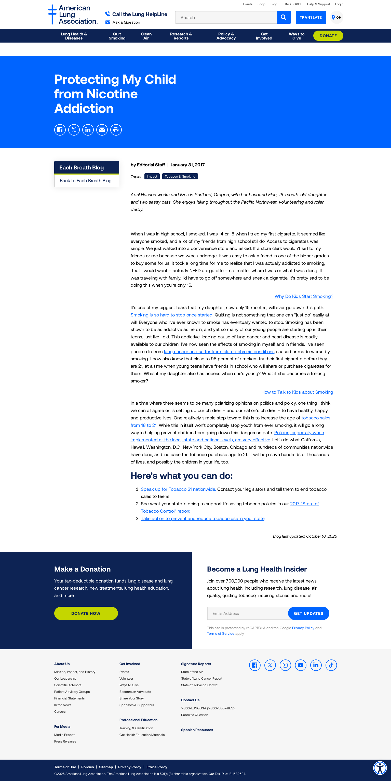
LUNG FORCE (292, 4)
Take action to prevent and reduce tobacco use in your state (202, 518)
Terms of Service (220, 633)
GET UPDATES (308, 613)
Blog (274, 4)
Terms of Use (65, 767)
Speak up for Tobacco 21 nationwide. (178, 489)
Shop (261, 4)
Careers (59, 711)
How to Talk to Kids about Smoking (297, 392)
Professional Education (138, 720)
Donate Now (86, 613)
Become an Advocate (135, 692)
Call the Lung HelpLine (136, 14)
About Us (62, 663)
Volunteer (126, 678)
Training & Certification (136, 728)
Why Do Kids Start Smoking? (304, 296)
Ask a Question (122, 22)
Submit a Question (194, 715)
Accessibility (379, 767)
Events (247, 4)
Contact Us (190, 700)
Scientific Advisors (67, 685)
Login (339, 4)
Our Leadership (65, 678)
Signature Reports (196, 663)
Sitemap (106, 767)
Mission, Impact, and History (74, 672)
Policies (87, 767)
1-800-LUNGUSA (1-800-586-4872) (208, 708)
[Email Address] (250, 613)
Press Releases (65, 741)
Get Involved (129, 663)
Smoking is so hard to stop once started (171, 314)
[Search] (284, 17)
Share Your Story (131, 698)
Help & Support (318, 4)
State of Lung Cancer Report (201, 678)
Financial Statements (69, 698)
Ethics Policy (156, 767)
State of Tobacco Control (199, 685)
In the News (62, 705)
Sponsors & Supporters (136, 705)
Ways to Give (129, 685)
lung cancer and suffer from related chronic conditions (219, 351)
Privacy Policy (303, 628)
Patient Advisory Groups (72, 692)
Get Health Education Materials (142, 735)
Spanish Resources (197, 729)
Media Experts (64, 735)
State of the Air (192, 672)
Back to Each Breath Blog (86, 180)
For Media (62, 726)
